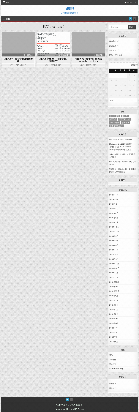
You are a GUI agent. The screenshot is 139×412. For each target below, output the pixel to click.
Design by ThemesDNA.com (69, 409)
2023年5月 (113, 250)
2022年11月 (114, 264)
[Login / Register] (130, 18)
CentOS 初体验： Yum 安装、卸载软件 (53, 59)
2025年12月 (114, 204)
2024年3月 (113, 213)
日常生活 (112, 50)
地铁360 (112, 388)
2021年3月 (113, 310)
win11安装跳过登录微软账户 (120, 139)
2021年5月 (113, 305)
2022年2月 (113, 277)
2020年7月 (114, 328)
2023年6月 (113, 245)
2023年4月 (113, 254)
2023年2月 (113, 259)
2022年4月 (113, 273)
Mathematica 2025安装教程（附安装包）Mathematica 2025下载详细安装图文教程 (120, 147)
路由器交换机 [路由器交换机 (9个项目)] (116, 125)
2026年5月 (113, 195)
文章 (112, 360)
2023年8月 (113, 241)
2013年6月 (113, 342)
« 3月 (111, 100)
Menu (7, 2)
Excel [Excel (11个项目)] (125, 116)
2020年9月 (114, 319)
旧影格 (69, 8)
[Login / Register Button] (67, 399)
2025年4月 (113, 209)
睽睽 (11, 65)
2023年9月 (113, 236)
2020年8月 (114, 323)
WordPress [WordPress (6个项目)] (124, 119)
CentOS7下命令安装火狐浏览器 (18, 59)
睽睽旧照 (112, 384)
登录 (111, 355)
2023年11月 (114, 232)
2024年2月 (113, 218)
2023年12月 (114, 227)
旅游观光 (112, 46)
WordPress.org (116, 369)
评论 (112, 364)
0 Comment (30, 55)
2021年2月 (113, 314)
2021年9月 (113, 296)
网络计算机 (113, 55)
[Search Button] (134, 18)
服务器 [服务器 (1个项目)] (125, 122)
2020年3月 (114, 337)
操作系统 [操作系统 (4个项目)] (114, 122)
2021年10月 (114, 291)
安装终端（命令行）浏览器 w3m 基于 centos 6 (88, 59)
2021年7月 (113, 300)
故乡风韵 (112, 41)
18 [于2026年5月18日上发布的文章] (112, 91)
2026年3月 (113, 199)
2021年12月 (114, 282)
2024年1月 (113, 222)
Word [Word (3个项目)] (113, 119)
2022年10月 (114, 268)
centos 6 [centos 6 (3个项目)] (114, 116)
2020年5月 (114, 333)
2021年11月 (114, 287)
